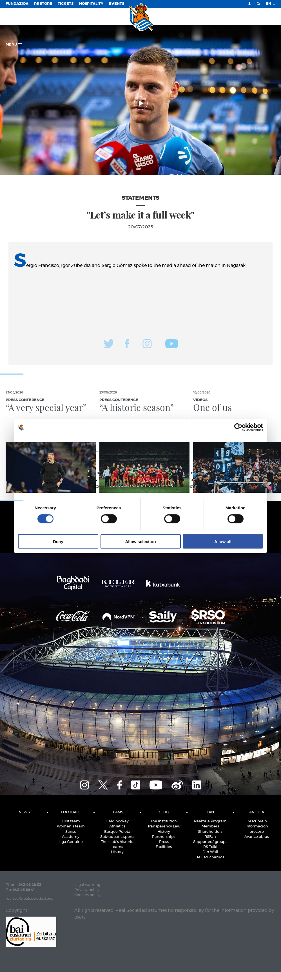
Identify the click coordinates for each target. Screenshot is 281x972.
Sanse (70, 832)
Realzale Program (210, 821)
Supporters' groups (210, 842)
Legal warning (87, 885)
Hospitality (91, 4)
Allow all (222, 541)
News (24, 812)
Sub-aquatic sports (117, 837)
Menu (14, 45)
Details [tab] (140, 443)
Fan (210, 812)
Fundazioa (17, 4)
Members (210, 826)
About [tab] (225, 443)
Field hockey (117, 821)
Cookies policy (87, 895)
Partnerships (163, 837)
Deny (58, 541)
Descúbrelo (256, 821)
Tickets (65, 4)
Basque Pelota (117, 832)
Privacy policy (86, 890)
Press (164, 842)
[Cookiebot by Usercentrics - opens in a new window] (238, 427)
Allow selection (140, 541)
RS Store (43, 4)
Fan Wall (210, 852)
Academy (70, 837)
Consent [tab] (56, 443)
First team (71, 821)
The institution (164, 821)
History (117, 852)
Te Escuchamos (210, 857)
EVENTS (116, 4)
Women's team (71, 826)
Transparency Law (164, 826)
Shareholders (210, 832)
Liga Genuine (71, 842)
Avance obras (256, 837)
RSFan (210, 837)
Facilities (164, 847)
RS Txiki (210, 847)
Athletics (117, 826)
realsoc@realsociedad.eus (29, 899)
